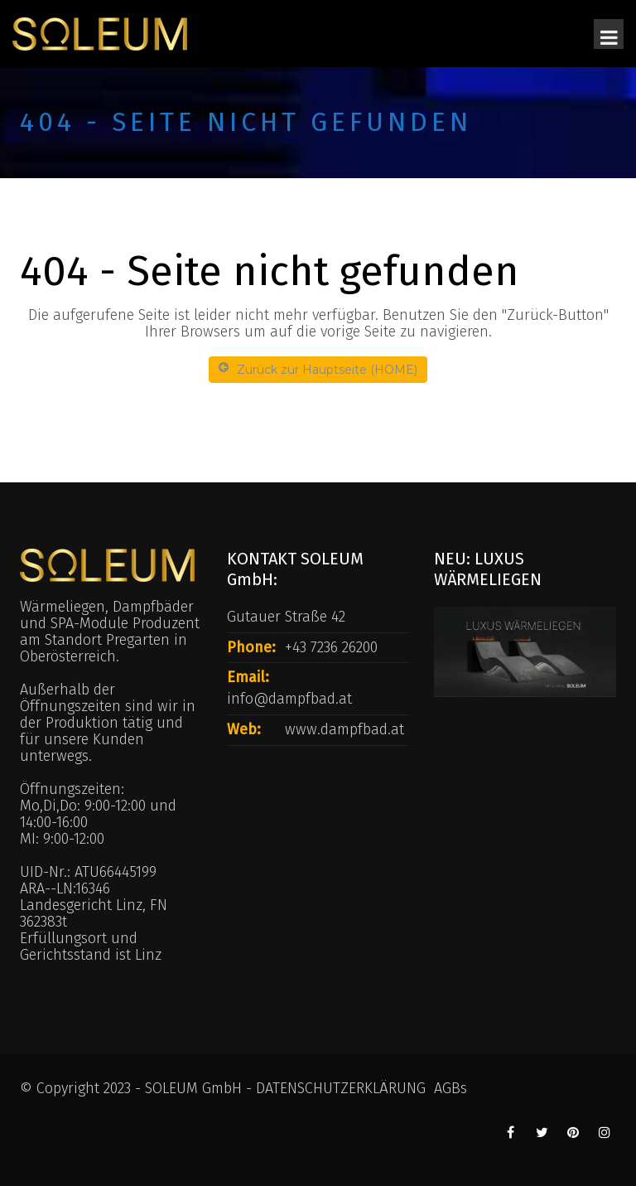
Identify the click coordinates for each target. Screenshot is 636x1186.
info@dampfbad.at (289, 699)
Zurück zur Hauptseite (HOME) (318, 369)
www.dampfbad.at (344, 729)
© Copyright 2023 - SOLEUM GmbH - (138, 1088)
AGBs (450, 1088)
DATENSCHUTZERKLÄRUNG (341, 1088)
